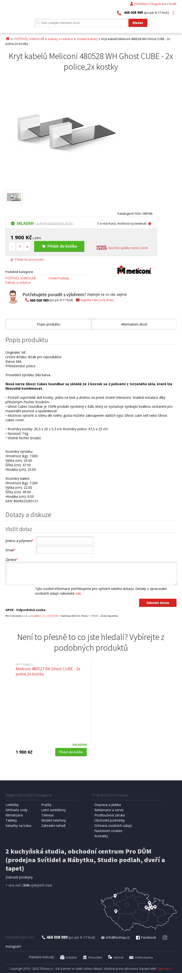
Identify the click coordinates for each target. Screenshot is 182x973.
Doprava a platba (107, 804)
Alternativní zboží (134, 324)
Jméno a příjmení (19, 541)
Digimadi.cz (165, 969)
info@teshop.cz (115, 937)
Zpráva (11, 559)
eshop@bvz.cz (37, 615)
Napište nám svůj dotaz (94, 300)
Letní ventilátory (53, 810)
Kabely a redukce (60, 39)
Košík (173, 4)
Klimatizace (14, 815)
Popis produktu (48, 324)
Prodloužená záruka (109, 815)
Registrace (158, 4)
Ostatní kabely (87, 39)
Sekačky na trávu (18, 825)
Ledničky (12, 804)
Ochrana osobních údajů (113, 825)
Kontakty (101, 836)
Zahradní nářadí (53, 825)
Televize (47, 815)
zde (78, 593)
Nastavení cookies (108, 830)
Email (10, 550)
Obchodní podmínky (109, 820)
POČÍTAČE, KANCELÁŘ (29, 39)
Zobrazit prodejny (19, 877)
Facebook (145, 937)
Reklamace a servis (109, 810)
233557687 (52, 615)
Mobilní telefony (53, 820)
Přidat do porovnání (27, 259)
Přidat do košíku (59, 246)
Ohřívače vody (16, 810)
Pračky (46, 804)
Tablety (11, 820)
